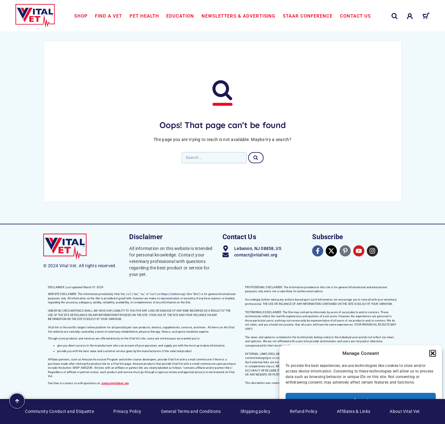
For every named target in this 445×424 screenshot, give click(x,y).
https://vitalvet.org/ (173, 294)
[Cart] (426, 17)
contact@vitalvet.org (115, 383)
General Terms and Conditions (191, 411)
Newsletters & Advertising (238, 16)
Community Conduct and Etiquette (59, 411)
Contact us (355, 16)
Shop (81, 16)
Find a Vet (108, 16)
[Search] (394, 16)
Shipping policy (255, 411)
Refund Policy (303, 411)
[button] (433, 353)
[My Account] (409, 16)
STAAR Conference (308, 16)
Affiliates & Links (353, 411)
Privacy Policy (127, 411)
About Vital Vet (405, 411)
